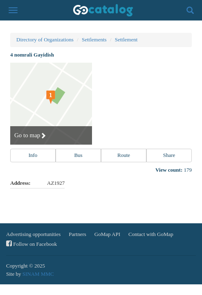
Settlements (94, 39)
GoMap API (107, 234)
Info (33, 155)
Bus (78, 155)
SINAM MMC (38, 274)
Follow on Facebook (31, 243)
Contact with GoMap (150, 234)
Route (123, 155)
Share (169, 155)
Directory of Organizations (45, 39)
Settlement (126, 39)
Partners (77, 234)
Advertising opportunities (33, 234)
